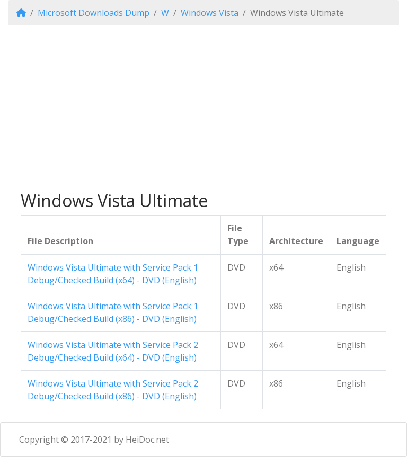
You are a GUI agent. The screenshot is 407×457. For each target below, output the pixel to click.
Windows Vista (209, 13)
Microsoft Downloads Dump (93, 13)
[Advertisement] (203, 108)
